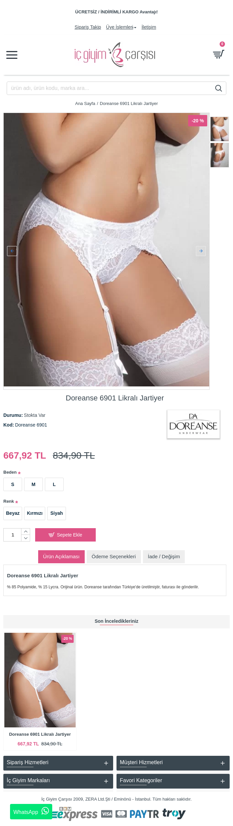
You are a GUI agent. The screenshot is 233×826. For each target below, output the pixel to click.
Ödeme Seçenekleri (114, 553)
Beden (10, 469)
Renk (8, 498)
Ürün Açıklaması (61, 553)
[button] (12, 250)
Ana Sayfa (85, 103)
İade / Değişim (164, 553)
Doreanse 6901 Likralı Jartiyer (40, 734)
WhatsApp (31, 811)
